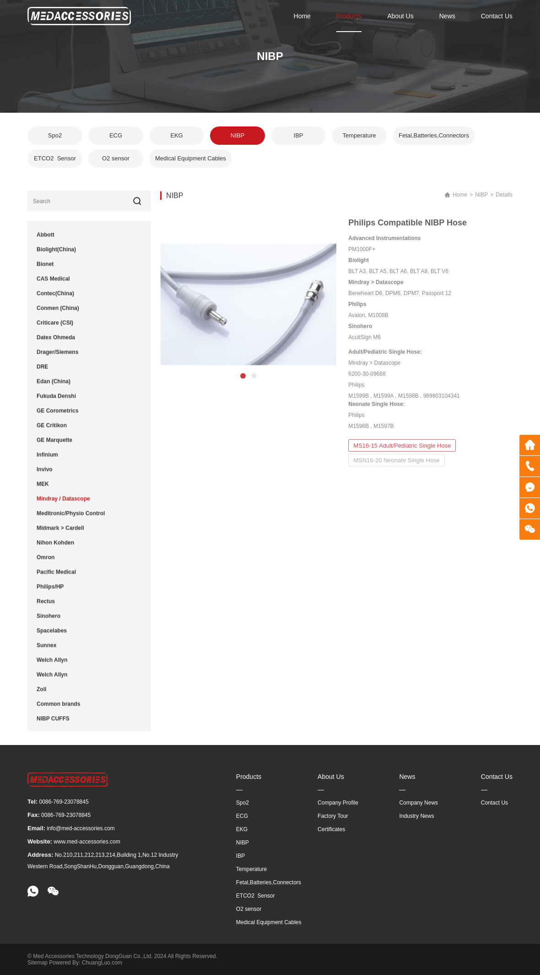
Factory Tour (333, 816)
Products (349, 16)
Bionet (45, 271)
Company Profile (338, 803)
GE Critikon (52, 432)
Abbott (45, 241)
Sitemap (37, 962)
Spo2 (55, 138)
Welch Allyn (52, 666)
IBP (298, 138)
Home (302, 16)
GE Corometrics (57, 417)
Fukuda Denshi (56, 403)
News (447, 16)
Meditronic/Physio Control (71, 520)
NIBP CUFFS (53, 725)
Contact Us (497, 16)
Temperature (359, 138)
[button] (243, 393)
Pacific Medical (56, 578)
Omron (45, 564)
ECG (115, 138)
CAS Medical (53, 285)
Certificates (331, 829)
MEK (43, 491)
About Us (400, 16)
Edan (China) (53, 388)
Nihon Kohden (55, 549)
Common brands (58, 710)
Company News (418, 803)
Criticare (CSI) (55, 329)
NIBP (237, 138)
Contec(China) (55, 300)
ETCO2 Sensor (55, 161)
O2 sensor (116, 161)
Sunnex (46, 652)
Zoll (41, 696)
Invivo (45, 476)
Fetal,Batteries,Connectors (434, 138)
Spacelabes (52, 637)
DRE (42, 373)
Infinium (47, 461)
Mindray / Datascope (63, 505)
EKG (176, 138)
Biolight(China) (56, 256)
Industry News (416, 816)
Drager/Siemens (57, 359)
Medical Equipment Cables (190, 161)
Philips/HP (50, 593)
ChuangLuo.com (102, 962)
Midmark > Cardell (60, 534)
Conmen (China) (58, 315)
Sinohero (48, 622)
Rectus (46, 608)
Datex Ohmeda (56, 344)
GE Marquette (54, 447)
